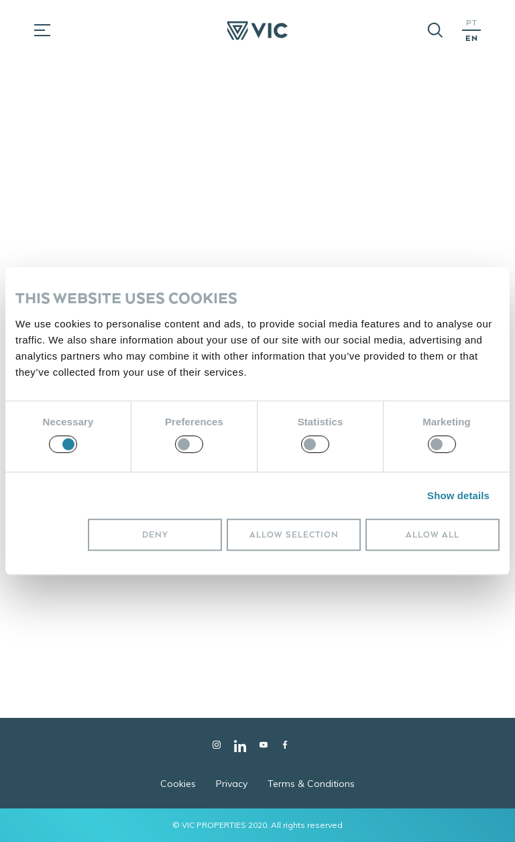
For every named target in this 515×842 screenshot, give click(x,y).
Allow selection (294, 534)
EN (471, 38)
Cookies (178, 784)
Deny (155, 534)
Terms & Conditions (311, 784)
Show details (458, 495)
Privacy (231, 784)
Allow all (432, 534)
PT (471, 22)
